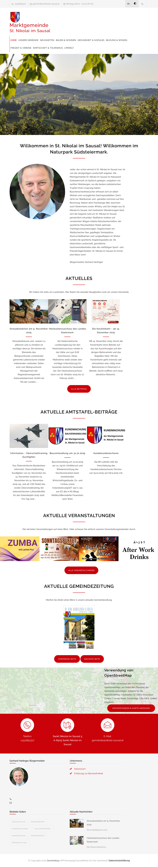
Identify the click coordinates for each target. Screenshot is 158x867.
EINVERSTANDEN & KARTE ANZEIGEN (131, 708)
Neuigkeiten (47, 40)
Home (13, 40)
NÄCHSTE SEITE (92, 659)
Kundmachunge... (20, 829)
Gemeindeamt (38, 822)
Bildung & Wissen (116, 40)
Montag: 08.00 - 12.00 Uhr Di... (80, 4)
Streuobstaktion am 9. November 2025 (103, 823)
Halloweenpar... (43, 829)
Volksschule (18, 822)
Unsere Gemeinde (28, 40)
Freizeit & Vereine (20, 48)
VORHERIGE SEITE (67, 659)
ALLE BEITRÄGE (79, 389)
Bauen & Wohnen (66, 40)
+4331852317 (20, 4)
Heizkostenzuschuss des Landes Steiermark (103, 840)
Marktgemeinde (30, 27)
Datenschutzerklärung (119, 860)
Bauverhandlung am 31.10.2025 (67, 453)
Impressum (79, 769)
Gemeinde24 (53, 860)
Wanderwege (19, 836)
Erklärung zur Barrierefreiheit (88, 773)
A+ (128, 3)
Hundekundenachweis (106, 453)
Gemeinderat (38, 836)
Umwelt (69, 48)
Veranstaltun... (20, 843)
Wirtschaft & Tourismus (48, 48)
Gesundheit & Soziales (91, 40)
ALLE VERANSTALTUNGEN (81, 570)
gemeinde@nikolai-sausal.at (46, 4)
